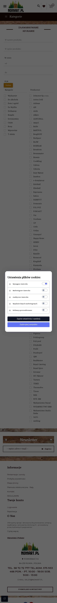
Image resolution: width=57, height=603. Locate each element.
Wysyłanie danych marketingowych (25, 303)
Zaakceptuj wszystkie (28, 324)
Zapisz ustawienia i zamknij (28, 319)
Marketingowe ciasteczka (21, 290)
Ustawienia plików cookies (23, 277)
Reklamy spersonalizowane (22, 310)
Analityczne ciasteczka (20, 297)
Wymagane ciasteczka (20, 284)
